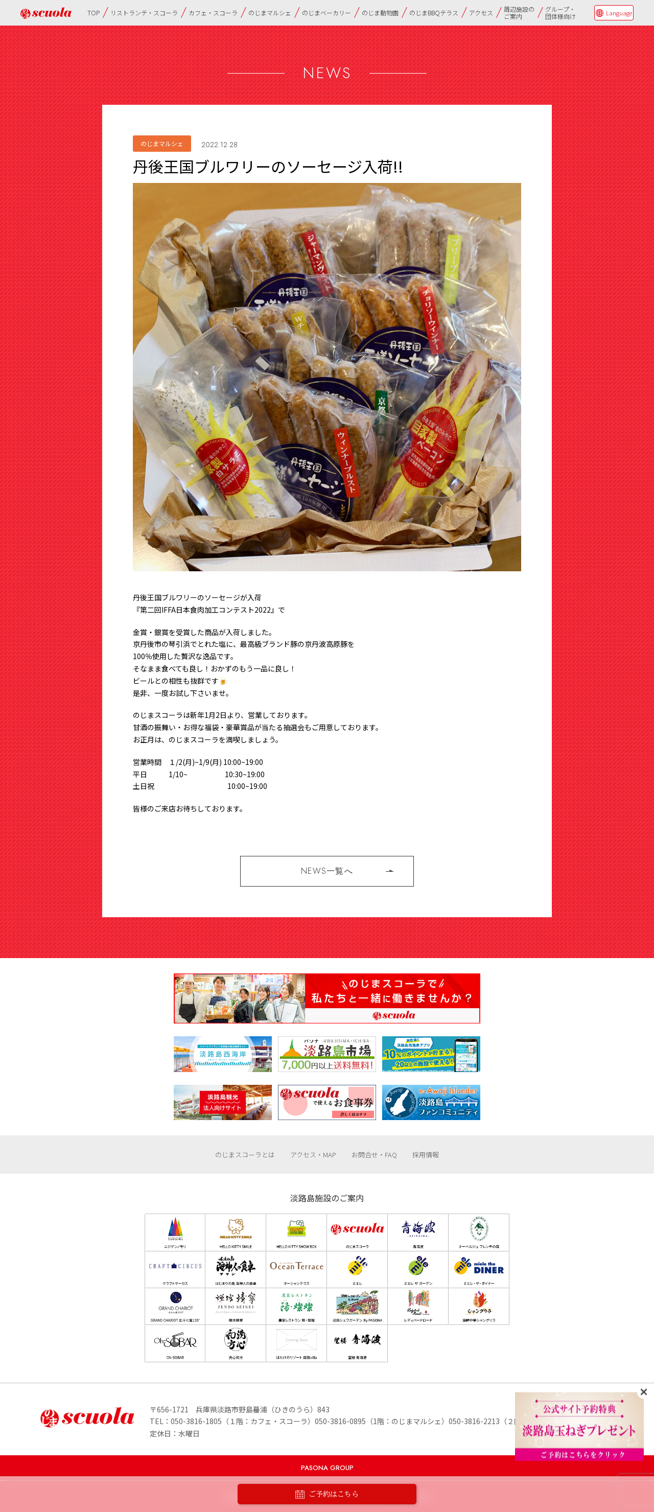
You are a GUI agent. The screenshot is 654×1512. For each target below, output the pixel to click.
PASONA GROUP (327, 1468)
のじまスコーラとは (245, 1154)
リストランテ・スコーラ (144, 12)
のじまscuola (46, 13)
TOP (93, 12)
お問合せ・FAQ (374, 1154)
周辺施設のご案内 (519, 12)
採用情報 (425, 1154)
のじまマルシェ (269, 12)
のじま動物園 (380, 12)
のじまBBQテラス (433, 12)
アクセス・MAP (313, 1154)
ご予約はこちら (327, 1494)
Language (619, 13)
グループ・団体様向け (560, 12)
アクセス (481, 12)
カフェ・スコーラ (213, 12)
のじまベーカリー (326, 12)
